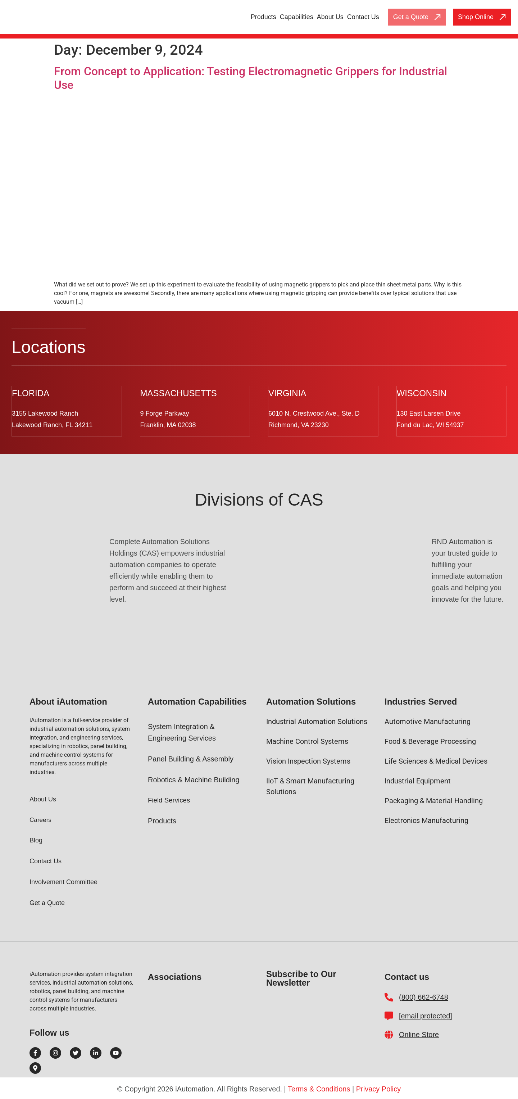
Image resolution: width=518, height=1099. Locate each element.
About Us (330, 17)
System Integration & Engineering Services (182, 731)
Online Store (419, 1034)
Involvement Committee (63, 881)
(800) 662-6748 (423, 996)
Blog (35, 839)
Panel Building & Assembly (190, 758)
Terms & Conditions (319, 1088)
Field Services (170, 800)
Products (263, 17)
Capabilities (296, 17)
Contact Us (363, 17)
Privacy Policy (378, 1088)
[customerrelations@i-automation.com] (389, 1015)
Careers (41, 819)
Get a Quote (47, 902)
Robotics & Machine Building (194, 779)
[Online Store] (389, 1034)
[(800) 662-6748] (389, 996)
